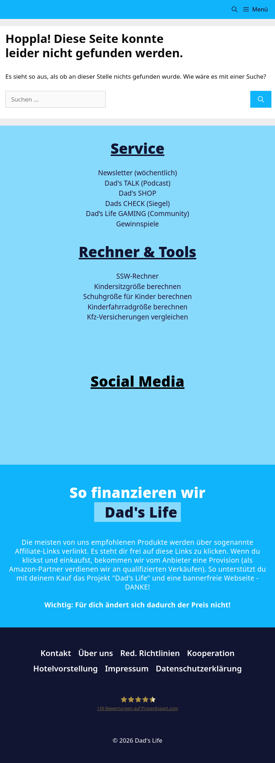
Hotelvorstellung (65, 668)
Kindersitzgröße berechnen (137, 286)
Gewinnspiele (137, 224)
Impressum (127, 668)
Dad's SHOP (137, 193)
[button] (234, 9)
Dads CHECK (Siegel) (137, 203)
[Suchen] (260, 99)
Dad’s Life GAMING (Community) (137, 213)
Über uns (95, 652)
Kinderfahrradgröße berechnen (137, 307)
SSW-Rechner (137, 276)
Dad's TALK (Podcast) (137, 183)
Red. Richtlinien (150, 652)
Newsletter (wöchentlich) (137, 172)
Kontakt (55, 652)
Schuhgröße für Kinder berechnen (137, 296)
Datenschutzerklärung (199, 668)
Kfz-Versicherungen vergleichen (137, 317)
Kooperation (211, 652)
